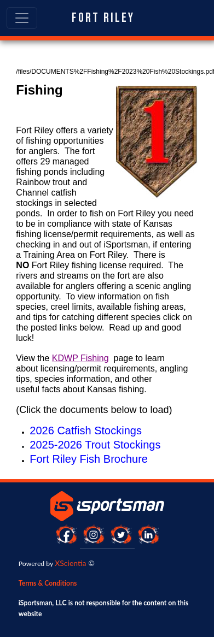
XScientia (70, 563)
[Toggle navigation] (22, 18)
